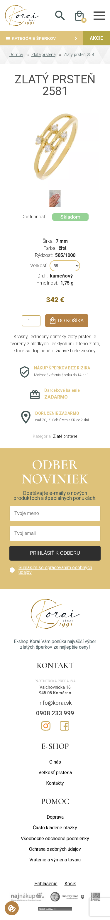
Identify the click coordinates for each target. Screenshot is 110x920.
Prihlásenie (45, 883)
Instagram (45, 726)
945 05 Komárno (55, 693)
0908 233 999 (55, 713)
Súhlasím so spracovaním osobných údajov (55, 570)
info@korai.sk (55, 703)
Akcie (96, 38)
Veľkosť (38, 266)
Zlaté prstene (43, 55)
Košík (70, 883)
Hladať (60, 16)
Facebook (64, 726)
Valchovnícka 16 (55, 687)
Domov (16, 55)
